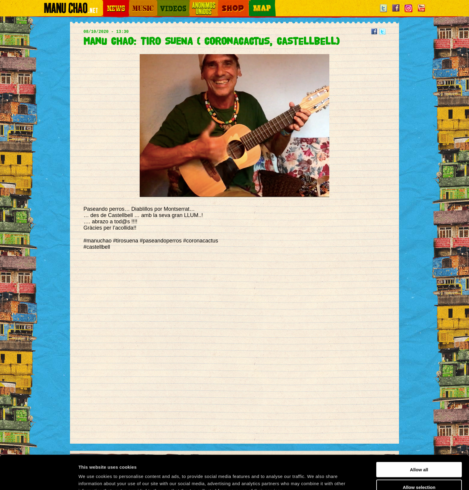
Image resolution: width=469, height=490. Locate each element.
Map (252, 3)
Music (133, 3)
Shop (222, 3)
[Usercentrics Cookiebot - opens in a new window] (39, 478)
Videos (162, 3)
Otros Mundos (200, 3)
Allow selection (419, 455)
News (107, 3)
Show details (314, 478)
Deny (419, 472)
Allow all (419, 437)
